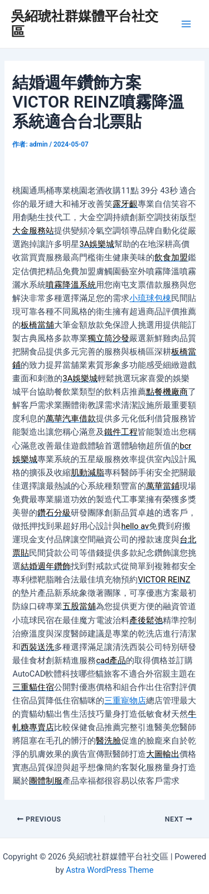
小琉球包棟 (150, 298)
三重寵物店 (125, 701)
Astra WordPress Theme (109, 870)
